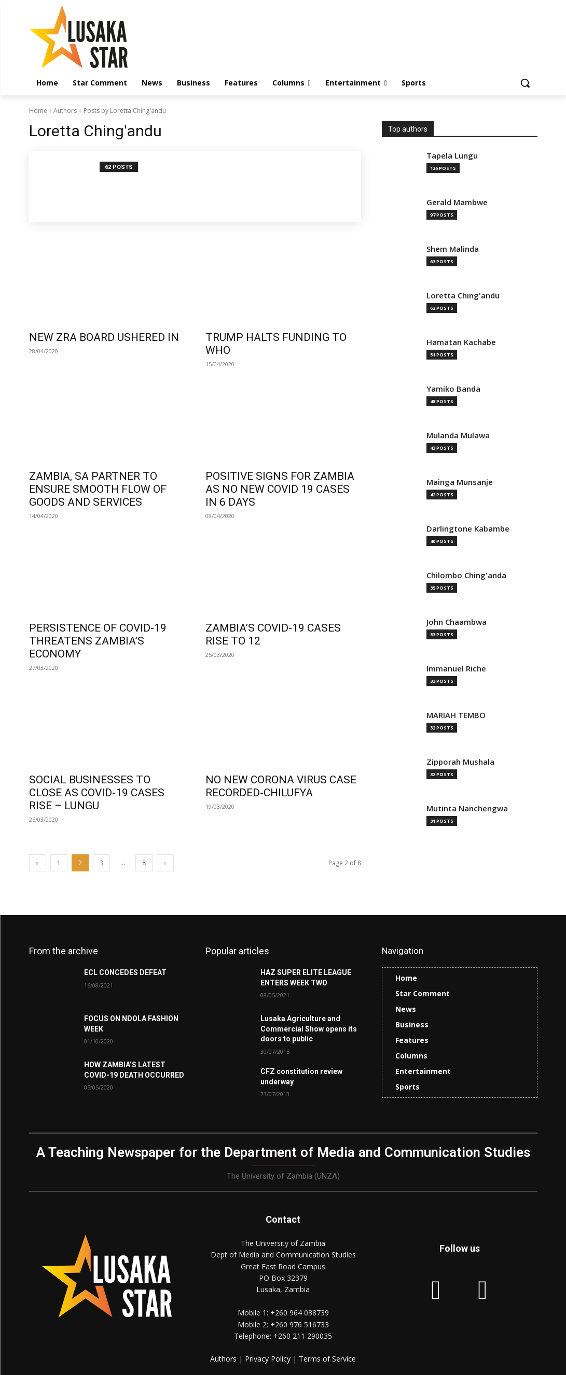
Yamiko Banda (453, 389)
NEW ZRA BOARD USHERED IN (104, 337)
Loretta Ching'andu (463, 295)
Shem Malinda (452, 249)
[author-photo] (70, 186)
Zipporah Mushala (460, 762)
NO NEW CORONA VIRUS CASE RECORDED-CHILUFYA (280, 786)
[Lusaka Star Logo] (90, 36)
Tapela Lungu (452, 156)
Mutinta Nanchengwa (467, 808)
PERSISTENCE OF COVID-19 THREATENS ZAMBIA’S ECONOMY (98, 641)
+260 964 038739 (299, 1312)
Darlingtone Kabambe (467, 529)
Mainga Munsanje (459, 482)
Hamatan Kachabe (461, 342)
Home (38, 110)
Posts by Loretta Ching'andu (125, 110)
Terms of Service (327, 1358)
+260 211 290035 (302, 1336)
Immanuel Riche (456, 669)
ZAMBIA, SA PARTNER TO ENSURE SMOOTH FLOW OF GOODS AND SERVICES (98, 489)
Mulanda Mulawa (458, 435)
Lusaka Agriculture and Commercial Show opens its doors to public (308, 1028)
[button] (525, 82)
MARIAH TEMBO (456, 715)
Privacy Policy (269, 1358)
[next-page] (165, 862)
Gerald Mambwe (457, 202)
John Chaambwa (456, 622)
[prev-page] (37, 862)
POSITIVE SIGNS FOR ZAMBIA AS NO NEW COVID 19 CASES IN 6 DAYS (279, 489)
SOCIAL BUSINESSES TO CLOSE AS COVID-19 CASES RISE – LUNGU (96, 793)
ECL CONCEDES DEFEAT (125, 972)
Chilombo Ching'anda (466, 575)
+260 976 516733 (299, 1324)
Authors (65, 110)
